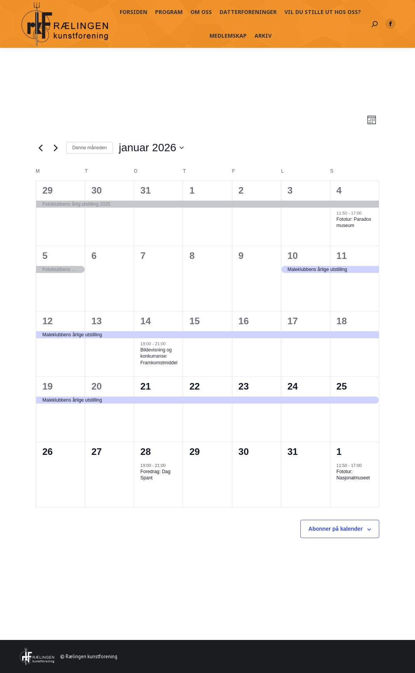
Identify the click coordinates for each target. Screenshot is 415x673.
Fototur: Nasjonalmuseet (353, 475)
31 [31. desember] (145, 190)
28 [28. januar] (145, 451)
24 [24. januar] (293, 386)
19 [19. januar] (47, 386)
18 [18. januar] (342, 321)
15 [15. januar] (194, 321)
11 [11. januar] (342, 255)
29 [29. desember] (47, 190)
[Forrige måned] (40, 147)
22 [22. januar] (194, 386)
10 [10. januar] (293, 255)
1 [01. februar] (339, 451)
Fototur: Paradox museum (354, 223)
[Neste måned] (55, 147)
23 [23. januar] (244, 386)
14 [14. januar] (145, 321)
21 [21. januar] (145, 386)
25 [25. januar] (342, 386)
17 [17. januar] (293, 321)
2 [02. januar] (241, 190)
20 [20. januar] (96, 386)
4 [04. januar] (339, 190)
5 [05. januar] (44, 255)
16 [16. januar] (244, 321)
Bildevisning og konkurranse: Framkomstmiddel (158, 356)
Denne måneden (89, 147)
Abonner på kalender (336, 529)
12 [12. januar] (47, 321)
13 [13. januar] (96, 321)
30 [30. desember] (96, 190)
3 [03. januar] (290, 190)
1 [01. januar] (191, 190)
